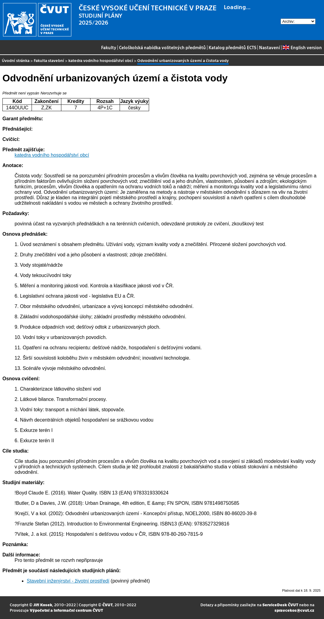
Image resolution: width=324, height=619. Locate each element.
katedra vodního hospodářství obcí (100, 60)
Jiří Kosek (42, 604)
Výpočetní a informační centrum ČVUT (66, 610)
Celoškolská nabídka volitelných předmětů (162, 47)
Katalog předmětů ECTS (232, 47)
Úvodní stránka (15, 60)
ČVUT (107, 604)
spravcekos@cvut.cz (294, 610)
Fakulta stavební (49, 60)
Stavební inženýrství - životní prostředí (68, 580)
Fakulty (108, 47)
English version (302, 47)
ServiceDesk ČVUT (280, 604)
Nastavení (269, 47)
